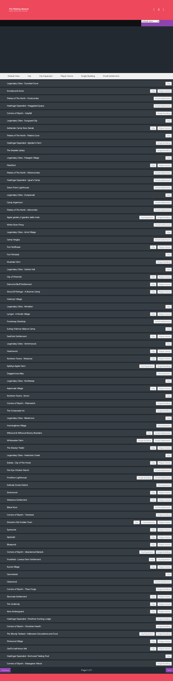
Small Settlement (111, 76)
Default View (11, 76)
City (29, 76)
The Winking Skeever (19, 9)
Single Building (88, 76)
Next (169, 670)
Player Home (67, 76)
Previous (5, 670)
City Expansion (46, 76)
